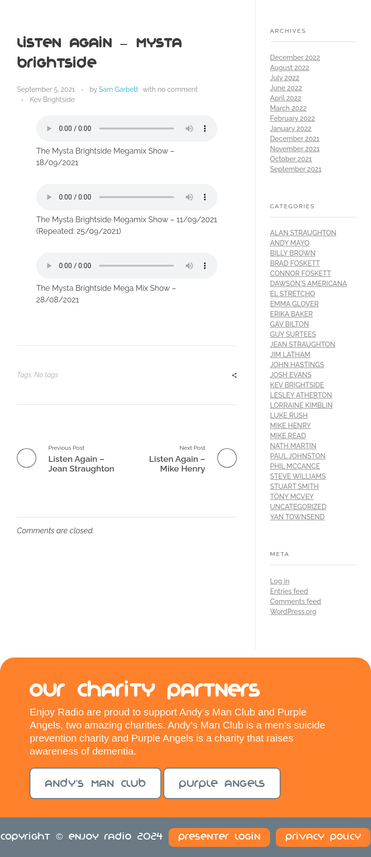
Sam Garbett (119, 89)
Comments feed (295, 601)
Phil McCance (295, 466)
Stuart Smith (294, 486)
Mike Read (288, 436)
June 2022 (286, 88)
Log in (279, 581)
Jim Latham (290, 354)
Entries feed (289, 591)
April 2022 (285, 98)
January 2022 (291, 128)
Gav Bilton (289, 324)
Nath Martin (293, 446)
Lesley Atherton (301, 395)
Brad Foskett (295, 263)
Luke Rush (289, 415)
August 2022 (289, 67)
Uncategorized (298, 507)
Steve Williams (298, 476)
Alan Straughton (303, 233)
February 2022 (292, 118)
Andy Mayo (289, 243)
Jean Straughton (302, 344)
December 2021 (294, 139)
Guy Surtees (293, 334)
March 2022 (288, 108)
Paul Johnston (298, 456)
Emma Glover (294, 304)
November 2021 (294, 149)
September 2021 (296, 169)
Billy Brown (292, 253)
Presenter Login (219, 837)
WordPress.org (293, 611)
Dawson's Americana (308, 283)
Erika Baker (291, 314)
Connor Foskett (300, 273)
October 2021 (291, 159)
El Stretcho (292, 294)
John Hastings (297, 365)
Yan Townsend (297, 517)
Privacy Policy (323, 837)
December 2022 (295, 57)
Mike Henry (290, 425)
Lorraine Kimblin (301, 405)
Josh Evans (291, 375)
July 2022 (285, 78)
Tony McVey (292, 496)
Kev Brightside (52, 99)
